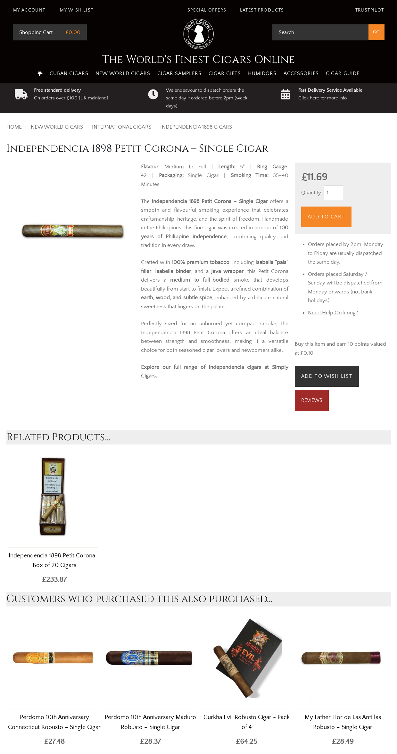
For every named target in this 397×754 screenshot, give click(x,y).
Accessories (301, 73)
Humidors (262, 73)
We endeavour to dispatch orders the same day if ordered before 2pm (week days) (206, 98)
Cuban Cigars (69, 73)
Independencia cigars (235, 367)
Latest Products (262, 10)
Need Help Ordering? (333, 313)
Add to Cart (326, 217)
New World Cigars (122, 73)
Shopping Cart (36, 32)
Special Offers (207, 10)
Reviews (311, 400)
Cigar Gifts (225, 73)
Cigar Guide (343, 73)
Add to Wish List (327, 376)
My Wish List (77, 10)
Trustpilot (369, 10)
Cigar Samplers (179, 73)
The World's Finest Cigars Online (198, 59)
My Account (29, 10)
